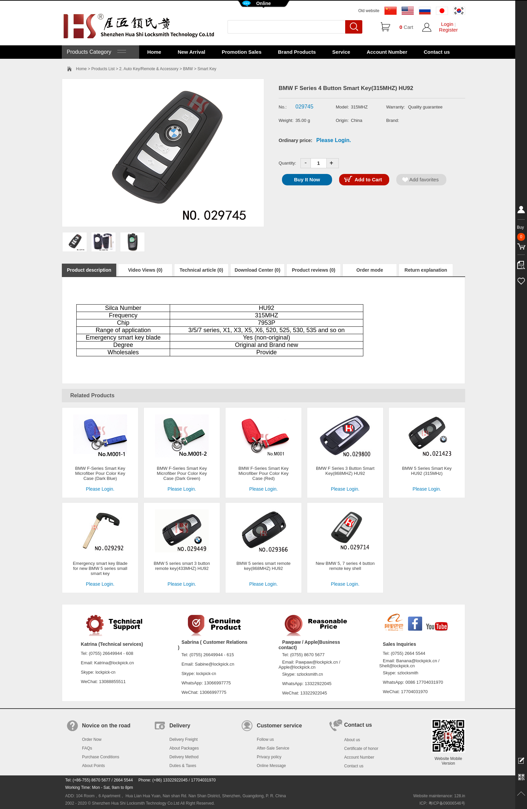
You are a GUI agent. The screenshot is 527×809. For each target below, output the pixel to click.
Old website (368, 10)
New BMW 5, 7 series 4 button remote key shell (345, 566)
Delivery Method (184, 757)
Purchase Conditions (100, 757)
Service (341, 52)
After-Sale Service (273, 748)
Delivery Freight (183, 739)
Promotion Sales (241, 52)
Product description (89, 270)
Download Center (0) (257, 270)
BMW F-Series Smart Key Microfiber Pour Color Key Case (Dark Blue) (100, 473)
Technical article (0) (201, 270)
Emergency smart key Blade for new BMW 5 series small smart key (100, 568)
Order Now (92, 739)
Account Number (387, 52)
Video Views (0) (145, 270)
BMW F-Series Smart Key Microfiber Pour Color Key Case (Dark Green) (182, 473)
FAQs (87, 748)
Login (447, 24)
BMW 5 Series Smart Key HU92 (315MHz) (426, 471)
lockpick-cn (105, 672)
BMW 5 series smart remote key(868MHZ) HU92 (263, 566)
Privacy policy (269, 757)
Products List (103, 68)
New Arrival (191, 52)
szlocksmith (407, 673)
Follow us (265, 739)
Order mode (369, 270)
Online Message (271, 765)
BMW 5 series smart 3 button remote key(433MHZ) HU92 (182, 566)
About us (352, 739)
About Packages (184, 748)
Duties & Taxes (182, 765)
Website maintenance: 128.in (439, 796)
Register (448, 30)
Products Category (95, 52)
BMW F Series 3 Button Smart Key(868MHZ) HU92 (345, 471)
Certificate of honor (361, 748)
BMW (188, 68)
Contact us (437, 52)
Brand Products (297, 52)
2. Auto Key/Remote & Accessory (148, 68)
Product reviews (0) (313, 270)
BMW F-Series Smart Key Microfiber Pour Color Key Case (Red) (264, 473)
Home (154, 52)
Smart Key (207, 68)
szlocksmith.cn (310, 674)
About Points (93, 765)
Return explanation (426, 270)
